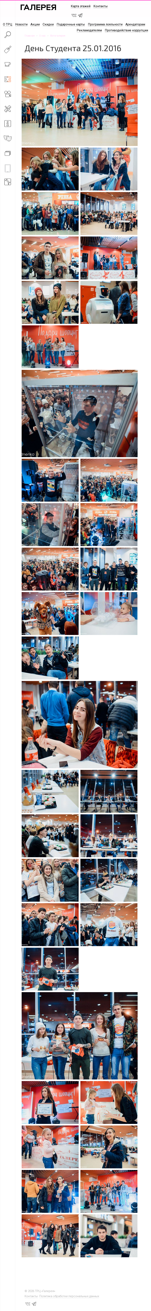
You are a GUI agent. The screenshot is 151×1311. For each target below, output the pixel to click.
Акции (35, 24)
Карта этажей (80, 6)
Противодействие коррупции (126, 30)
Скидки (48, 24)
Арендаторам (135, 24)
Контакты (100, 6)
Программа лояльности (105, 24)
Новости (21, 24)
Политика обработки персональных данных (69, 1296)
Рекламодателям (89, 30)
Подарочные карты (71, 24)
